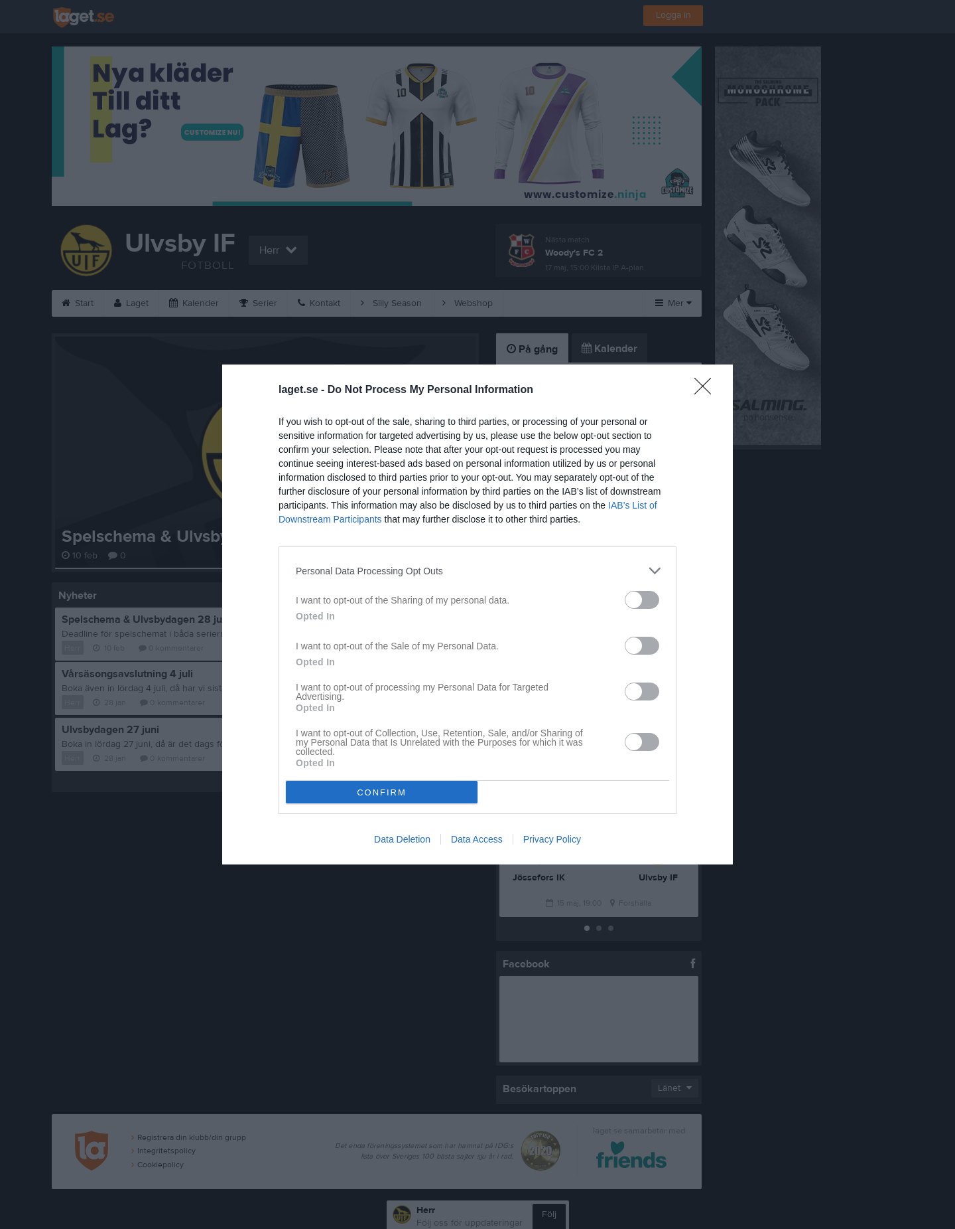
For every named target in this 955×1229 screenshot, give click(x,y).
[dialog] (477, 614)
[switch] (642, 600)
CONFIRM (382, 792)
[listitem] (477, 571)
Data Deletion (402, 839)
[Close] (707, 390)
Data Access (477, 839)
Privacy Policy (552, 839)
